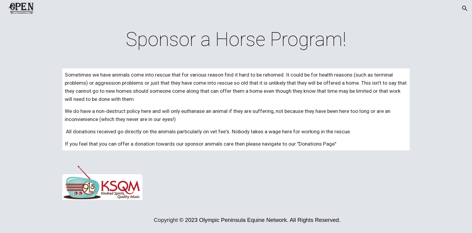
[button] (465, 8)
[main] (236, 39)
